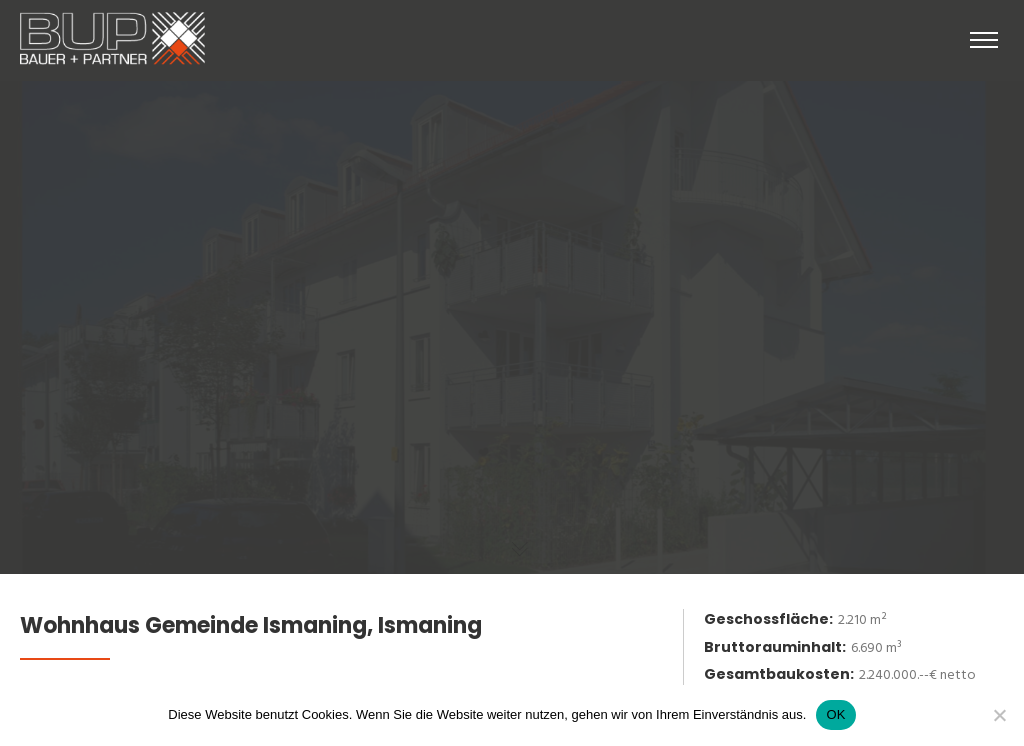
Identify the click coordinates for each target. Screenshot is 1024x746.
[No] (999, 715)
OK (835, 714)
